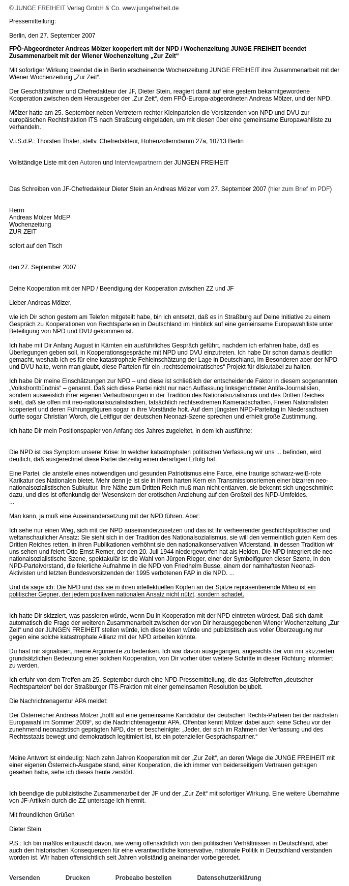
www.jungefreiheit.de (151, 8)
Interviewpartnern (138, 162)
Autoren (90, 162)
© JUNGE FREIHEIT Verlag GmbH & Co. (66, 8)
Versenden (24, 877)
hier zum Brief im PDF (300, 189)
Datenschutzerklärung (229, 877)
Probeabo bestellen (143, 877)
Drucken (78, 877)
